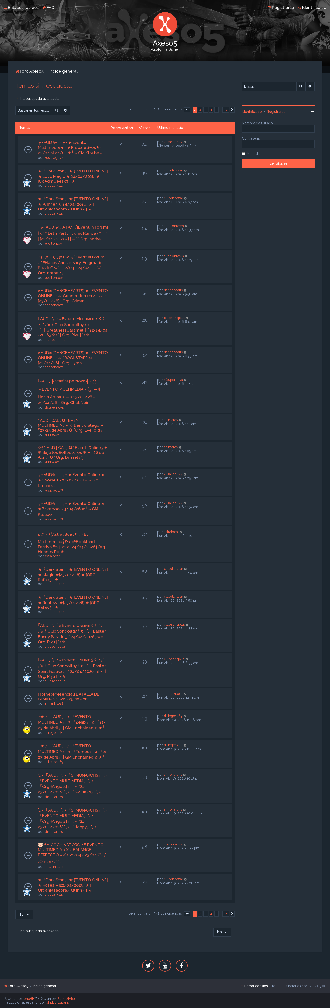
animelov (52, 434)
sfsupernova (54, 407)
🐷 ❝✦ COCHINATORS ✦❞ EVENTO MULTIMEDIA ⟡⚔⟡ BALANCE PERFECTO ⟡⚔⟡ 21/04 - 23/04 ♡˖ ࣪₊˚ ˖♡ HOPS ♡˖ (72, 853)
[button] (187, 109)
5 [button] (216, 109)
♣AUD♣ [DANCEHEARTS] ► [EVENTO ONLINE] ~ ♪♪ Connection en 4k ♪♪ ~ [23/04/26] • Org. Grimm (73, 295)
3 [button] (206, 109)
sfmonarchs (54, 797)
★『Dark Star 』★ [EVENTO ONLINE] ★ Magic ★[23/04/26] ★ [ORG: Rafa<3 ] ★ (73, 574)
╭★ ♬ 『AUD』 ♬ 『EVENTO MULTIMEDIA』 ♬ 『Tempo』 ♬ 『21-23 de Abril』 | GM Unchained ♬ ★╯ (73, 752)
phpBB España (57, 1002)
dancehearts (54, 305)
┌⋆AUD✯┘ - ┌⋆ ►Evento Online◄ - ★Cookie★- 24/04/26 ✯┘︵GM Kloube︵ (72, 480)
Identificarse (252, 112)
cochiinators (54, 866)
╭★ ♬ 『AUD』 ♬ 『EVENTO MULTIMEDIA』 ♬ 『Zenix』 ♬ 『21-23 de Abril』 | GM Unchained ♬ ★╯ (71, 722)
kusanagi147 (54, 158)
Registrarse (276, 112)
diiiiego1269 (54, 733)
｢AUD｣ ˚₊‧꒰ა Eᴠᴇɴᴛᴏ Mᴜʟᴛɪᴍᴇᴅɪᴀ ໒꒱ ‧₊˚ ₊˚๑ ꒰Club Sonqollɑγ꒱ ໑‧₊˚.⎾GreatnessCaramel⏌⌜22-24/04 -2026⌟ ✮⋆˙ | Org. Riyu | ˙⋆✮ (72, 326)
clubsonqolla (55, 339)
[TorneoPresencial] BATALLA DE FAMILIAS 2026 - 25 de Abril (68, 696)
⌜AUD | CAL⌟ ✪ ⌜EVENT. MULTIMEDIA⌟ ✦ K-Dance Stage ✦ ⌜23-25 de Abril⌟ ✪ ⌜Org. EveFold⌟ (71, 425)
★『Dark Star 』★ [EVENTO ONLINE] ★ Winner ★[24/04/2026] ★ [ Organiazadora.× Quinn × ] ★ (73, 203)
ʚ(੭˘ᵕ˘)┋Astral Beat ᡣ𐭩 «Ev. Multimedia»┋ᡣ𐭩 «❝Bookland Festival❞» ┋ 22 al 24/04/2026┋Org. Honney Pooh (72, 543)
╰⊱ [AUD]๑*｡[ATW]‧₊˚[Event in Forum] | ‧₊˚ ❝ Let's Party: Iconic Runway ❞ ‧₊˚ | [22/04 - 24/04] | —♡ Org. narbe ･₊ (73, 233)
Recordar (253, 153)
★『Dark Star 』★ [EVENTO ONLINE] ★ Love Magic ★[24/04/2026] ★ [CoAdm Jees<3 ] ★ (73, 176)
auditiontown (55, 243)
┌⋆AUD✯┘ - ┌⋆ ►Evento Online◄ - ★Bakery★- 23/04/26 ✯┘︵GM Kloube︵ (72, 509)
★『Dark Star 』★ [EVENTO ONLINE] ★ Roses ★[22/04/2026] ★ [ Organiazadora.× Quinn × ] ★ (73, 884)
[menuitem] (48, 7)
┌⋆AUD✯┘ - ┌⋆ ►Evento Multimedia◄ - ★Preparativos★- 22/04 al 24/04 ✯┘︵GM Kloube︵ (70, 147)
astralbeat (52, 556)
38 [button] (225, 109)
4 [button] (211, 109)
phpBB (29, 998)
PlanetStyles (66, 998)
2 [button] (200, 109)
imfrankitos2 (54, 703)
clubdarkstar (54, 185)
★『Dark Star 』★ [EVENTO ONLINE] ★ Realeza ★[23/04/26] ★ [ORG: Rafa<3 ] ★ (73, 602)
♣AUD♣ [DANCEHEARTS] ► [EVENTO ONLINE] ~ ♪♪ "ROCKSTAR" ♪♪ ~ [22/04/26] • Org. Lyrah (73, 357)
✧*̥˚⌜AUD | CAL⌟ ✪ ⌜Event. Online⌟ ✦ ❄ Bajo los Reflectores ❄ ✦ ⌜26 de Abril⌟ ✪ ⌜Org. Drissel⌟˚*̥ (72, 452)
